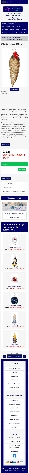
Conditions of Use (14, 408)
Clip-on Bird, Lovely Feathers (14, 247)
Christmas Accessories (14, 384)
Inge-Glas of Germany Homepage (14, 213)
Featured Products (14, 368)
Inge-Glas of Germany (8, 26)
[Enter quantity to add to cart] (10, 169)
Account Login (14, 415)
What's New (14, 376)
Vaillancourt (13, 33)
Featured (23, 29)
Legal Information (14, 419)
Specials (14, 372)
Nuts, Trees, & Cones (9, 39)
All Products (14, 380)
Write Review (5, 145)
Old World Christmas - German (10, 29)
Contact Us (22, 33)
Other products (14, 217)
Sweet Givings (14, 325)
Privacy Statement (14, 412)
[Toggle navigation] (4, 2)
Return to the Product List (14, 356)
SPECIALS (11, 23)
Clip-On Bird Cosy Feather (14, 286)
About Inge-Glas (14, 387)
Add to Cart (22, 169)
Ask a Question (6, 178)
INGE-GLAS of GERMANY (14, 37)
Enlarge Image (14, 89)
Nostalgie (5, 33)
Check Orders (14, 427)
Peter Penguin (14, 267)
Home (4, 23)
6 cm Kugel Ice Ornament (14, 305)
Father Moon (14, 344)
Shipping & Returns (14, 404)
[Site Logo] (14, 9)
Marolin (19, 26)
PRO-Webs (21, 470)
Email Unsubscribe (14, 423)
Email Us (14, 451)
